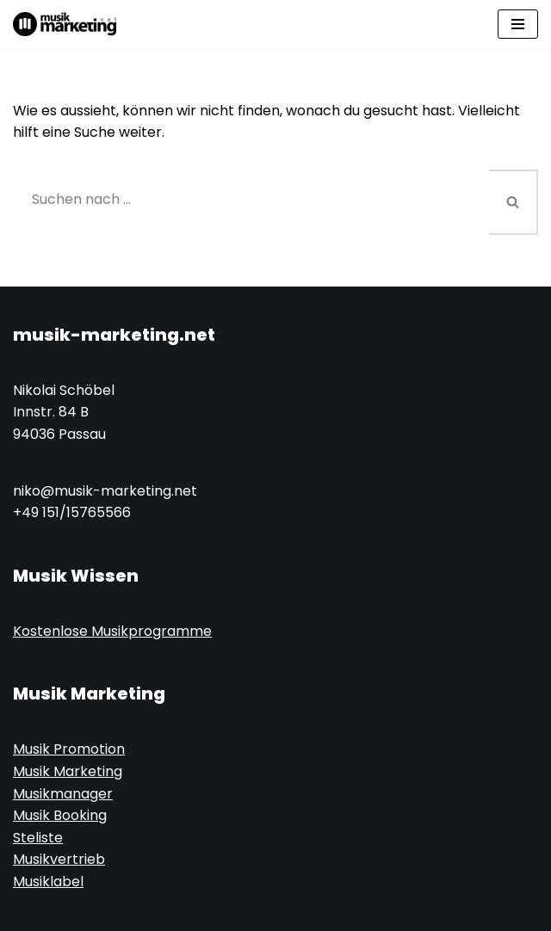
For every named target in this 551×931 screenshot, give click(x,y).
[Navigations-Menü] (518, 24)
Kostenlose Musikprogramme (112, 631)
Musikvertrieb (59, 860)
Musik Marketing (67, 771)
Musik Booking (60, 816)
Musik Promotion (69, 750)
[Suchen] (251, 199)
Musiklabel (48, 881)
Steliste (38, 838)
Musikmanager (63, 794)
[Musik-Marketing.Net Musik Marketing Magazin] (64, 24)
